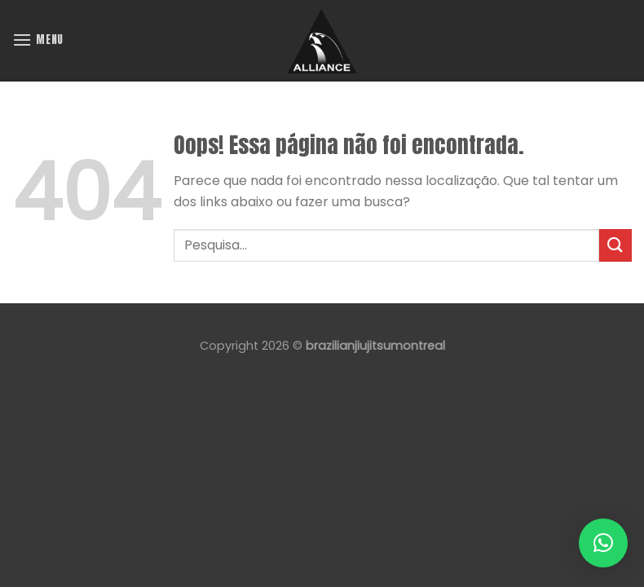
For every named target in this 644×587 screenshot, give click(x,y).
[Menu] (38, 40)
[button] (603, 543)
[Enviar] (615, 245)
